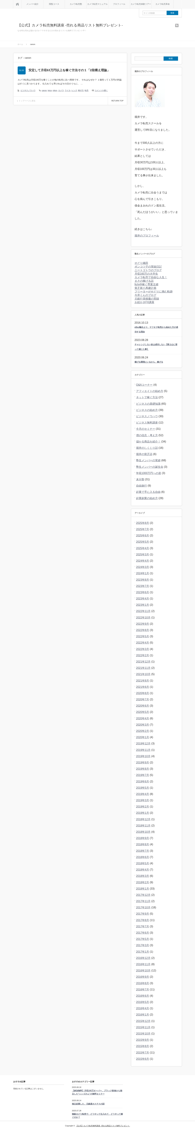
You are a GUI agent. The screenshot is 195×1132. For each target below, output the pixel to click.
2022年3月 (142, 649)
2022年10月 (143, 617)
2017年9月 (142, 913)
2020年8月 (142, 693)
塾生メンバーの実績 (148, 460)
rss (177, 25)
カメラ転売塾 (76, 4)
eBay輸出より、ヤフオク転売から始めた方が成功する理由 (156, 329)
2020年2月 (142, 731)
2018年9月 (142, 838)
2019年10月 (143, 756)
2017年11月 (143, 901)
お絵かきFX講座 (144, 302)
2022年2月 (142, 655)
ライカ (67, 90)
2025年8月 (142, 522)
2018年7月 (142, 850)
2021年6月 (142, 686)
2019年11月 (143, 750)
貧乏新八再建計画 (145, 288)
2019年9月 (142, 762)
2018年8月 (142, 844)
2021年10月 (143, 674)
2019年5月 (142, 787)
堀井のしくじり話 (147, 447)
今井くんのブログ (145, 295)
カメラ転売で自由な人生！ (151, 277)
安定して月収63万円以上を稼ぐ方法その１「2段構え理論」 (69, 70)
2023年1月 (142, 604)
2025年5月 (142, 541)
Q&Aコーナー (144, 384)
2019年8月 (142, 768)
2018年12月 (143, 819)
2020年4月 (142, 718)
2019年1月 (142, 812)
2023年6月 (142, 592)
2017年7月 (142, 926)
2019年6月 (142, 781)
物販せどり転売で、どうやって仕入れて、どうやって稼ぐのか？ (97, 1115)
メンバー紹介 (32, 4)
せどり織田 (141, 263)
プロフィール (119, 4)
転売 (86, 90)
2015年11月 (143, 1027)
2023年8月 (142, 579)
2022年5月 (142, 636)
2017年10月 (143, 907)
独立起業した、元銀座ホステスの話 (88, 1104)
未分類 (140, 479)
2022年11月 (143, 611)
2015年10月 (143, 1033)
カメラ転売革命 (162, 4)
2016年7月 (142, 989)
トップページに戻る (27, 101)
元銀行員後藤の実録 (147, 298)
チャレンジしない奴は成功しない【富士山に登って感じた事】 (156, 346)
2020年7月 (142, 699)
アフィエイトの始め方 (149, 391)
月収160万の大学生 (146, 273)
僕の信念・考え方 (147, 435)
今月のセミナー (145, 428)
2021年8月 (142, 680)
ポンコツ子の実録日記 (148, 266)
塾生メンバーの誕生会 (149, 466)
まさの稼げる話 (144, 280)
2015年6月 (142, 1058)
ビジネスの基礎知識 (148, 403)
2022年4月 (142, 642)
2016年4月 (142, 1008)
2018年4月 (142, 869)
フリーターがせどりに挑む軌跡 (154, 291)
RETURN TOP (117, 101)
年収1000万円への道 (148, 473)
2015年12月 (143, 1021)
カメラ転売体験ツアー (141, 4)
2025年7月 (142, 529)
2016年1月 (142, 1014)
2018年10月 (143, 831)
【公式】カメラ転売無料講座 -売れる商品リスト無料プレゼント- (70, 25)
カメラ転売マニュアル (97, 4)
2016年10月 (143, 970)
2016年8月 (142, 983)
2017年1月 (142, 951)
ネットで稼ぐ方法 (147, 397)
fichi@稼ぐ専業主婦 (147, 284)
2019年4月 (142, 794)
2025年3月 (142, 554)
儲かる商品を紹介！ (148, 441)
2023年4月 (142, 598)
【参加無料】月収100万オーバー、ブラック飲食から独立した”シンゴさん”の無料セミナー (97, 1092)
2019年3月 (142, 800)
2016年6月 (142, 995)
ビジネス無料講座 (147, 422)
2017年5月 (142, 939)
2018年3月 (142, 875)
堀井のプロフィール (147, 235)
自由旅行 (141, 485)
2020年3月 (142, 724)
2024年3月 (142, 567)
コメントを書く (101, 90)
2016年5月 (142, 1002)
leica (50, 90)
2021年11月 (143, 667)
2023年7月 (142, 586)
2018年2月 (142, 882)
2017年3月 (142, 945)
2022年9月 (142, 623)
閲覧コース (54, 4)
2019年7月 (142, 775)
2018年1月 (142, 888)
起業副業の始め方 (147, 498)
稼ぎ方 (81, 90)
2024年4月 (142, 560)
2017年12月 (143, 894)
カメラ (61, 90)
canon (44, 90)
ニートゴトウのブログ (148, 270)
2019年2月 (142, 806)
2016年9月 (142, 976)
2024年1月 (142, 573)
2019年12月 (143, 743)
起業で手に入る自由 (148, 491)
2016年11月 (143, 964)
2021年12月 (143, 661)
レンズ (74, 90)
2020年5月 (142, 712)
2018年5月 (142, 863)
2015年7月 (142, 1052)
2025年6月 (142, 535)
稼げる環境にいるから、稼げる (149, 362)
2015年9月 (142, 1039)
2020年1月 (142, 737)
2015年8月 (142, 1046)
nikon (55, 90)
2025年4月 (142, 548)
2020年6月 (142, 705)
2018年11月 (143, 825)
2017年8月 (142, 920)
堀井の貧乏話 (144, 454)
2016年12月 (143, 958)
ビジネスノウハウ (28, 90)
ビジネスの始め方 (147, 410)
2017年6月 (142, 932)
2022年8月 (142, 630)
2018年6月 (142, 857)
